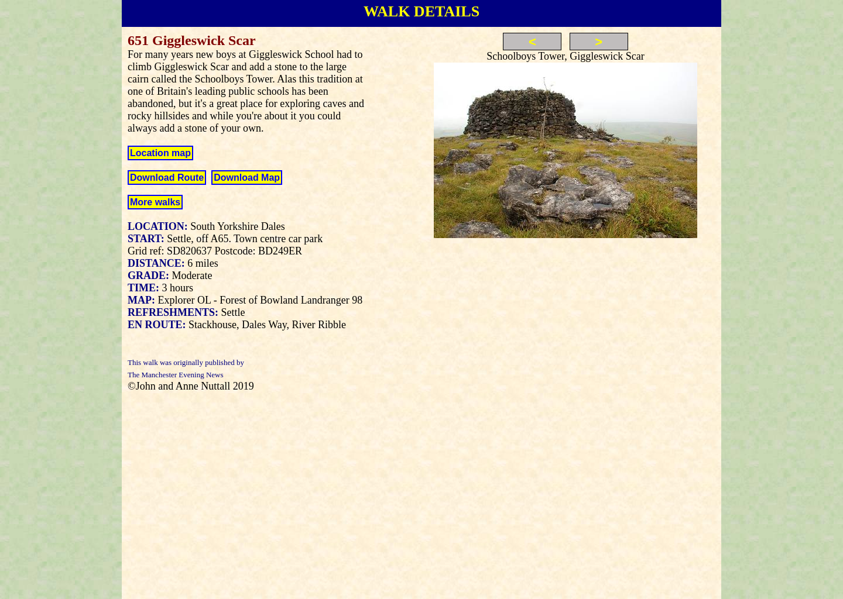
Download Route (167, 178)
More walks (155, 202)
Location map (160, 153)
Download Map (247, 178)
